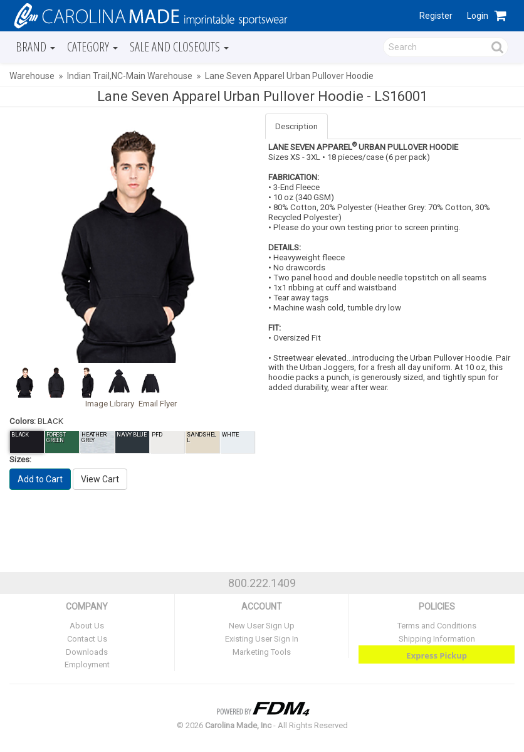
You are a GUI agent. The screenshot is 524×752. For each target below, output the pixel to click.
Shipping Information (437, 638)
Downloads (87, 652)
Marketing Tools (262, 652)
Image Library (109, 403)
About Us (87, 625)
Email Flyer (158, 403)
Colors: (22, 421)
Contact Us (87, 638)
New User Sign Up (262, 625)
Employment (87, 664)
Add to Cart (40, 479)
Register (436, 16)
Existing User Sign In (261, 638)
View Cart (100, 479)
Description (296, 126)
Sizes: (20, 459)
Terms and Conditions (436, 625)
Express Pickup (436, 655)
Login (477, 16)
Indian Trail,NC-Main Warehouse (129, 76)
